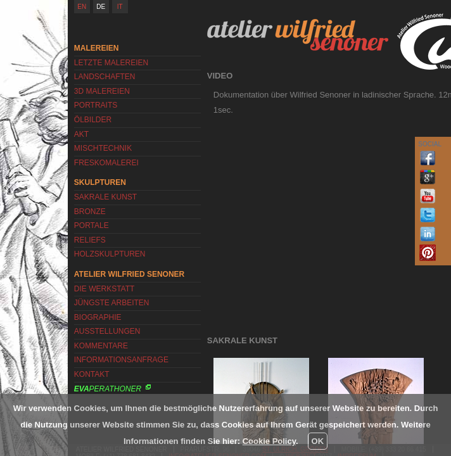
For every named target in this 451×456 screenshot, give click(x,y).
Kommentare (101, 345)
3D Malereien (102, 91)
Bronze (90, 211)
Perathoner (107, 388)
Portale (91, 225)
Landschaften (105, 76)
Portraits (95, 105)
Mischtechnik (103, 148)
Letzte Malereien (111, 62)
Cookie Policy (269, 441)
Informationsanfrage (121, 359)
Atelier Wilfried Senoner (297, 35)
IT (120, 6)
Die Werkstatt (104, 288)
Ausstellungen (107, 331)
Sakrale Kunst (105, 197)
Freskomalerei (106, 162)
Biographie (98, 317)
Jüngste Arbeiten (111, 302)
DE (100, 6)
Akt (81, 134)
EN (81, 6)
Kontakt (92, 374)
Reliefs (90, 240)
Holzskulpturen (110, 254)
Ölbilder (92, 119)
